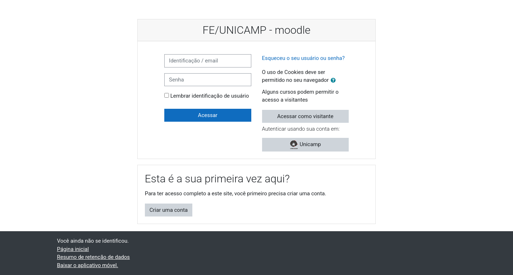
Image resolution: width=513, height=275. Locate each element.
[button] (334, 80)
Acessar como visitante (305, 116)
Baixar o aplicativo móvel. (87, 265)
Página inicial (73, 249)
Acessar (207, 115)
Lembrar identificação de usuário (209, 96)
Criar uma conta (169, 210)
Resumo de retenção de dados (93, 257)
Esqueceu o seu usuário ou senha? (303, 58)
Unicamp (305, 144)
